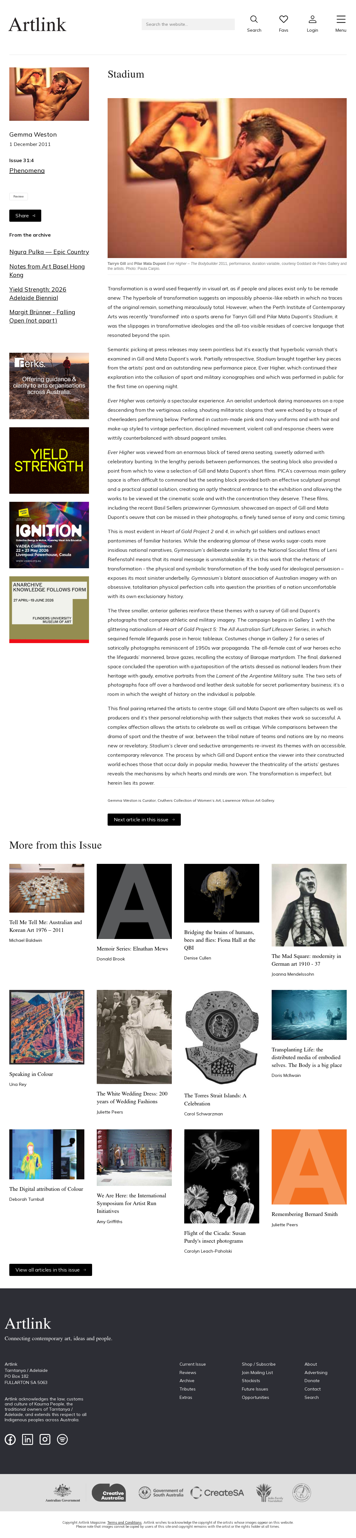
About (311, 1364)
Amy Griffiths (109, 1221)
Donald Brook (111, 959)
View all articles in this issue (51, 1270)
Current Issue (193, 1364)
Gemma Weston (33, 134)
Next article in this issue (144, 819)
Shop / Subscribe (259, 1364)
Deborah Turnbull (26, 1199)
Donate (312, 1380)
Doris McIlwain (286, 1075)
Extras (186, 1397)
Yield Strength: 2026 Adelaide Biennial (37, 294)
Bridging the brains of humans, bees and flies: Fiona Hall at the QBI (220, 940)
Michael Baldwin (25, 940)
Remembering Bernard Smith (305, 1215)
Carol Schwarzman (203, 1114)
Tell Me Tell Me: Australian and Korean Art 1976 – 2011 (45, 926)
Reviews (188, 1372)
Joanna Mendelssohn (293, 974)
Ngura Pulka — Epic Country (49, 252)
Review (18, 196)
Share (25, 215)
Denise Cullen (197, 958)
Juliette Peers (110, 1112)
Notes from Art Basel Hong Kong (47, 271)
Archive (187, 1380)
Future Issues (255, 1389)
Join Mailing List (257, 1372)
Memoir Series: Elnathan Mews (132, 949)
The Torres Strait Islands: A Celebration (215, 1100)
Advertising (316, 1372)
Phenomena (27, 170)
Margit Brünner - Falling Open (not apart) (42, 316)
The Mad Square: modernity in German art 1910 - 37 (306, 960)
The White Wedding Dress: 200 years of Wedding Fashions (132, 1098)
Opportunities (255, 1397)
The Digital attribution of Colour (46, 1189)
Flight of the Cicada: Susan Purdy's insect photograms (215, 1237)
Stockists (251, 1380)
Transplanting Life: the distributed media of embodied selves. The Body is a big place (307, 1057)
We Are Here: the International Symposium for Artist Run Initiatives (131, 1203)
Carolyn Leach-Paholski (208, 1251)
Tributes (188, 1389)
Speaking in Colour (31, 1075)
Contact (313, 1389)
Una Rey (17, 1084)
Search (312, 1397)
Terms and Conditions (124, 1522)
